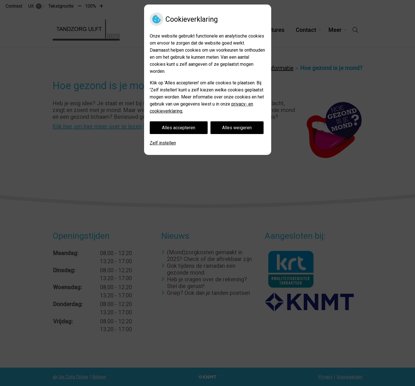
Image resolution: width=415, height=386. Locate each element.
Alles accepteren (178, 127)
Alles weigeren (237, 127)
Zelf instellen (163, 143)
